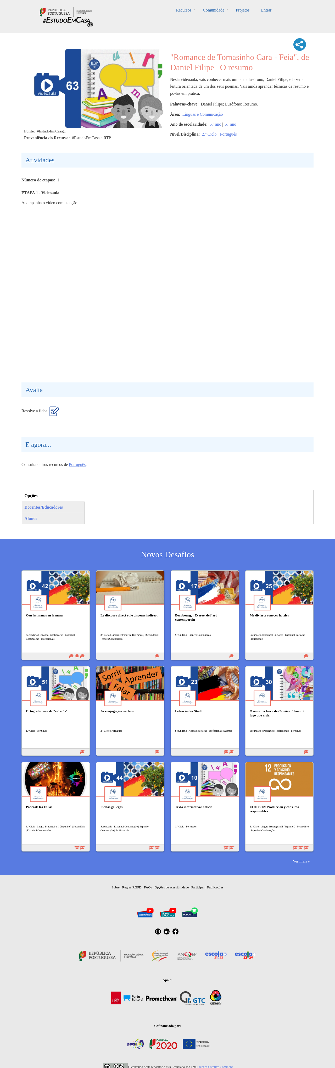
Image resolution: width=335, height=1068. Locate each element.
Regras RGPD (132, 887)
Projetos (242, 10)
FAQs (148, 887)
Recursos (184, 10)
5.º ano (215, 124)
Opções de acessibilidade (171, 887)
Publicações (215, 887)
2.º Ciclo (209, 134)
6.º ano (230, 124)
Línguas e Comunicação (202, 114)
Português (228, 134)
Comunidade (213, 10)
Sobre (116, 887)
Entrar (266, 10)
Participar (198, 887)
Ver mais (300, 861)
